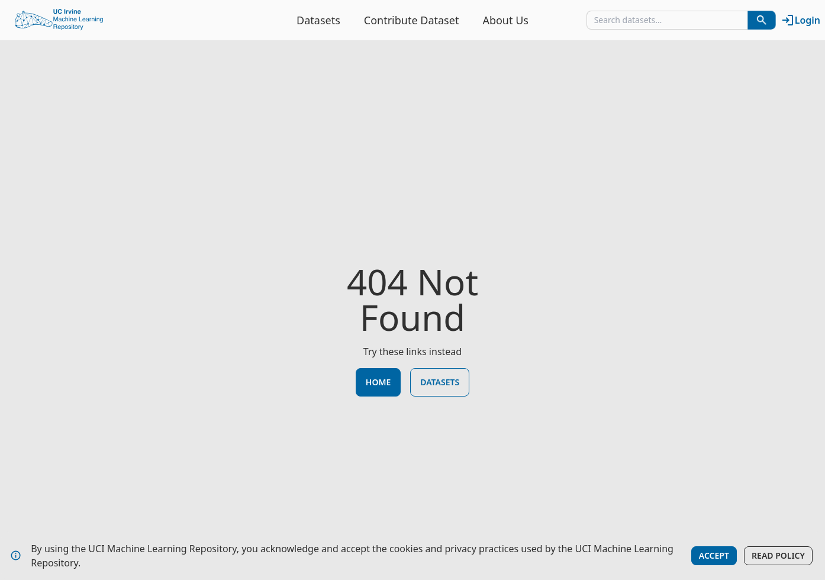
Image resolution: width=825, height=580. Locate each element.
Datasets (318, 20)
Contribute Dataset (411, 20)
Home (378, 382)
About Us (505, 20)
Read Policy (778, 555)
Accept (714, 555)
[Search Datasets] (761, 20)
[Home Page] (59, 20)
